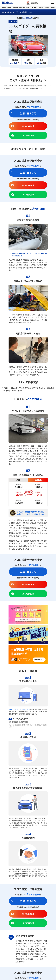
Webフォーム (13, 709)
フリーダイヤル (24, 709)
